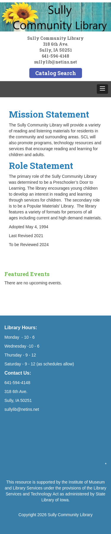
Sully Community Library (70, 514)
